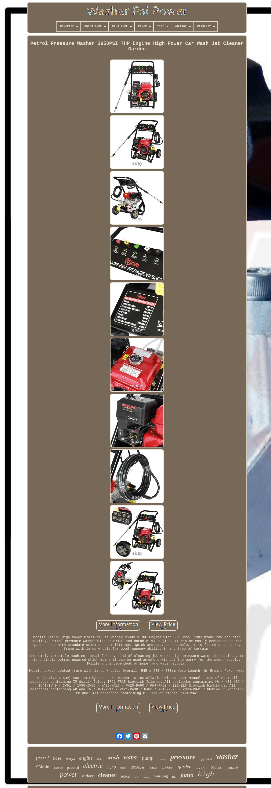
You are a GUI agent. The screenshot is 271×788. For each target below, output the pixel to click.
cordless (162, 759)
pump (147, 758)
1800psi (70, 759)
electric (93, 765)
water (130, 757)
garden (184, 766)
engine (86, 758)
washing (161, 776)
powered (73, 767)
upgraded (206, 759)
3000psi (125, 776)
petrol (42, 758)
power (68, 774)
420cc (100, 759)
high (206, 774)
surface (88, 776)
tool (174, 776)
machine (58, 767)
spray (123, 767)
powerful (201, 768)
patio (187, 774)
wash (113, 757)
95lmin (42, 766)
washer (227, 756)
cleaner (107, 775)
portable (232, 767)
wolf (136, 777)
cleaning (146, 777)
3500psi (168, 767)
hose (57, 758)
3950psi (137, 767)
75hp (111, 767)
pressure (183, 757)
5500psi (217, 767)
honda (152, 767)
